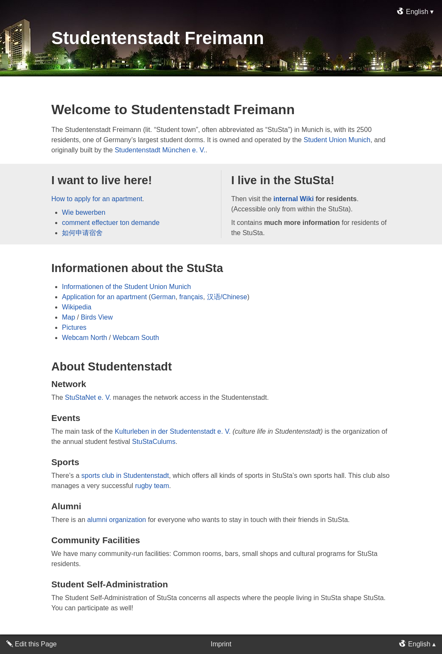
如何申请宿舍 (82, 232)
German (163, 296)
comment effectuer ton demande (110, 222)
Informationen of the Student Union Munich (126, 286)
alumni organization (116, 519)
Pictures (74, 327)
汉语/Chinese (227, 296)
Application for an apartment (104, 296)
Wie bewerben (83, 212)
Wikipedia (76, 307)
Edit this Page (36, 644)
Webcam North (84, 337)
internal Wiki (294, 198)
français (191, 296)
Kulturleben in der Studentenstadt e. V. (172, 431)
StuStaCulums (153, 441)
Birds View (96, 317)
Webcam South (136, 337)
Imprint (221, 644)
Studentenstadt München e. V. (160, 150)
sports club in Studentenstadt (125, 475)
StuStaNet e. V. (88, 397)
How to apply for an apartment (96, 198)
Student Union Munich (337, 139)
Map (68, 317)
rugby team (152, 485)
